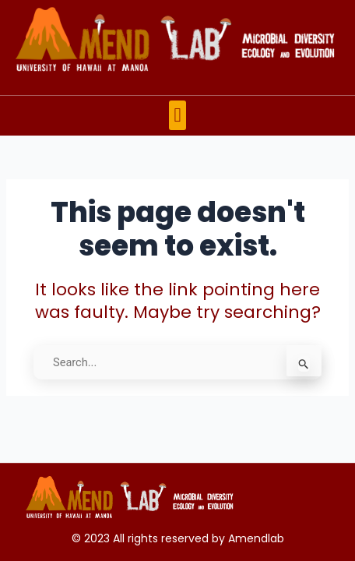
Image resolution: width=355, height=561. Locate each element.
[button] (177, 115)
